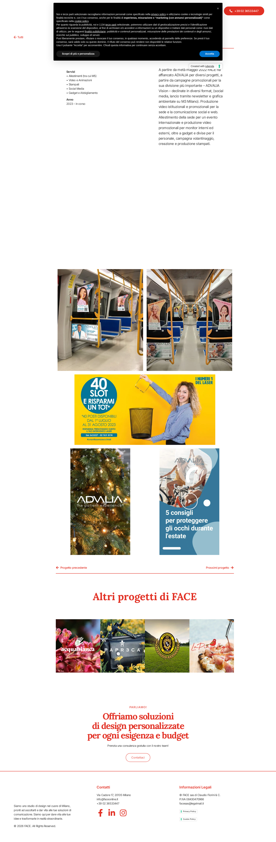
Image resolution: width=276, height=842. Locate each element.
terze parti (110, 24)
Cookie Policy (189, 819)
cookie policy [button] (82, 21)
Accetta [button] (209, 53)
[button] (189, 501)
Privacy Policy (189, 811)
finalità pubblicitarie (95, 31)
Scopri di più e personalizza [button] (78, 53)
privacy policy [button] (158, 14)
